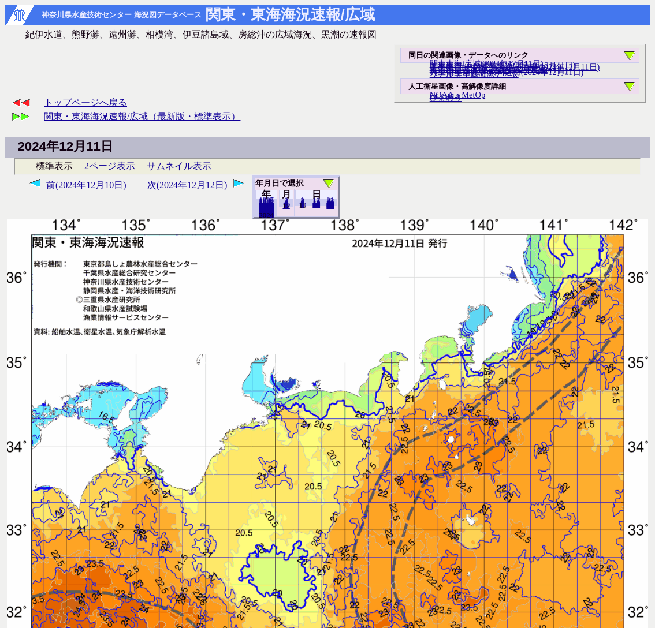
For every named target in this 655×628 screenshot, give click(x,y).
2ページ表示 (109, 166)
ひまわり (446, 97)
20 (316, 205)
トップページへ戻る (85, 102)
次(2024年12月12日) (187, 185)
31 (330, 205)
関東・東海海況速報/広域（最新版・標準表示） (142, 116)
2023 (266, 215)
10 (302, 205)
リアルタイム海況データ (474, 73)
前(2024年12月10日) (86, 185)
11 (285, 205)
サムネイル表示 (179, 166)
